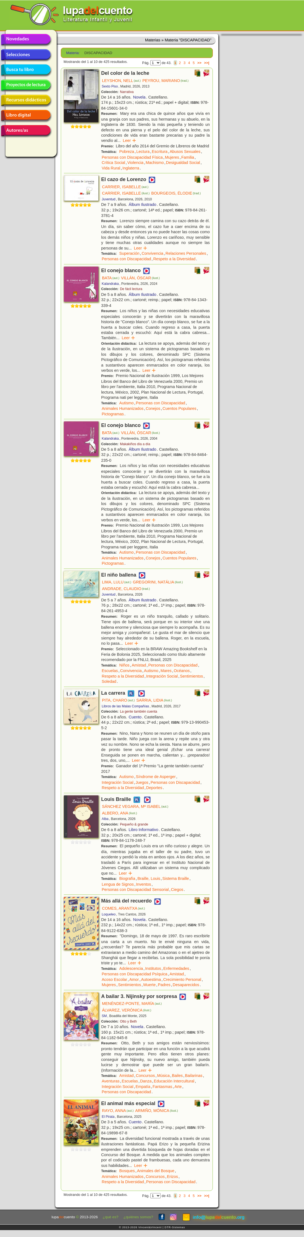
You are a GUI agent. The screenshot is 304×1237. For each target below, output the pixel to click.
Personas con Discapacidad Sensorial (135, 889)
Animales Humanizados (122, 408)
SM (104, 1016)
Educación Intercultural (174, 1081)
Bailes (177, 1075)
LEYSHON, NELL (121, 80)
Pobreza (126, 151)
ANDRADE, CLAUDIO (126, 588)
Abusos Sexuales (185, 151)
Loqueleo (109, 914)
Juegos (141, 782)
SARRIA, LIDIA (154, 700)
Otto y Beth (128, 1021)
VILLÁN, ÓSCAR (140, 278)
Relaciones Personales (186, 253)
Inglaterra (130, 168)
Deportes (154, 787)
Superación (129, 253)
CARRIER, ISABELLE (125, 187)
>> (199, 63)
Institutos (153, 968)
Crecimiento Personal (182, 979)
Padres (164, 985)
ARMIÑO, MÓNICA (156, 1110)
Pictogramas (113, 414)
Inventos (143, 884)
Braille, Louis (148, 878)
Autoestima (151, 979)
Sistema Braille (176, 878)
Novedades (26, 39)
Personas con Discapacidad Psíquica (134, 974)
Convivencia (152, 253)
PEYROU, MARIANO (165, 80)
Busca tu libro (26, 69)
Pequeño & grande (134, 824)
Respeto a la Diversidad (174, 259)
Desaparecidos (186, 985)
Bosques (127, 1171)
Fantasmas (162, 1086)
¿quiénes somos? (138, 1217)
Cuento (135, 717)
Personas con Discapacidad (126, 259)
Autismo (126, 403)
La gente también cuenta (138, 711)
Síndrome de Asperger (156, 776)
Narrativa (127, 92)
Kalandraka (110, 284)
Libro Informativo (143, 829)
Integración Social (162, 676)
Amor (134, 979)
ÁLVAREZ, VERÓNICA (126, 1010)
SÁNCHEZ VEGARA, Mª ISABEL (135, 806)
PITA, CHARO (118, 700)
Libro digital (26, 115)
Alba (105, 819)
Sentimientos (191, 676)
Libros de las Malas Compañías (125, 706)
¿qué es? (111, 1217)
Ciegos (177, 889)
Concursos (145, 1075)
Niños (124, 665)
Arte (178, 1086)
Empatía (142, 1086)
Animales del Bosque (155, 1171)
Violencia (135, 162)
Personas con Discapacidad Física (132, 157)
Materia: (73, 53)
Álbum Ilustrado (142, 204)
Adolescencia (131, 968)
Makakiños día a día (135, 444)
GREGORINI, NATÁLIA (158, 582)
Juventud (109, 199)
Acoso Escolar (114, 979)
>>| (206, 63)
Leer (129, 140)
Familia (187, 157)
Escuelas (110, 670)
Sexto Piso (110, 86)
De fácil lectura (131, 289)
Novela (139, 97)
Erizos (172, 1176)
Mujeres (172, 157)
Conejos (153, 408)
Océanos (182, 670)
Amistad (139, 665)
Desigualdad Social (183, 162)
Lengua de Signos (118, 884)
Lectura (143, 151)
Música (163, 1075)
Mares (166, 670)
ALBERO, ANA (119, 813)
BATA (110, 278)
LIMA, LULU (116, 582)
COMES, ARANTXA (123, 908)
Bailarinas (193, 1075)
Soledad (109, 681)
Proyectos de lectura (26, 85)
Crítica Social (113, 162)
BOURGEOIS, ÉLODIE (176, 193)
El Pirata (108, 1117)
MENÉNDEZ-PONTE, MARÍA (132, 1003)
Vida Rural (111, 168)
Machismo (155, 162)
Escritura (159, 151)
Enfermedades (176, 968)
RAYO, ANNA (117, 1110)
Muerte (149, 985)
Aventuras (111, 1081)
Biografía (127, 878)
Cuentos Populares (179, 408)
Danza (146, 1081)
